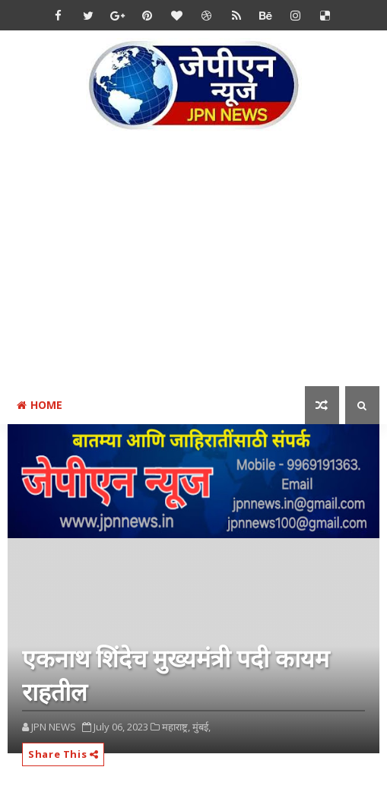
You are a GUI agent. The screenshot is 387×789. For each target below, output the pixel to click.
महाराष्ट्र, (176, 727)
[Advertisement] (197, 269)
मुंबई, (201, 727)
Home (39, 405)
